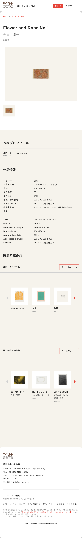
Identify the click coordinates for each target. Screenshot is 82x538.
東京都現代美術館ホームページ (16, 482)
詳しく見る (66, 267)
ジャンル (13, 504)
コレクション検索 (18, 17)
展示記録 (60, 504)
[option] (41, 75)
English (68, 6)
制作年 (22, 504)
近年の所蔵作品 (34, 504)
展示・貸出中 (48, 504)
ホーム (5, 17)
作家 (5, 504)
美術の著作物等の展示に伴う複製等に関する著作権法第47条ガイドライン (46, 512)
